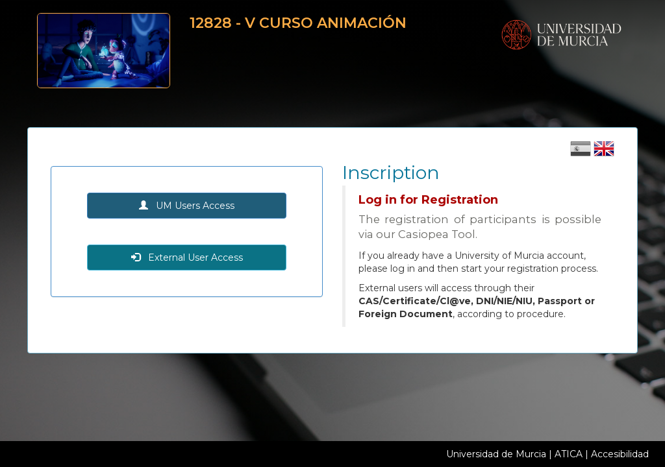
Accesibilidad (620, 454)
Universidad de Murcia (496, 454)
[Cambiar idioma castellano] (582, 153)
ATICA (569, 454)
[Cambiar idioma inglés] (604, 153)
